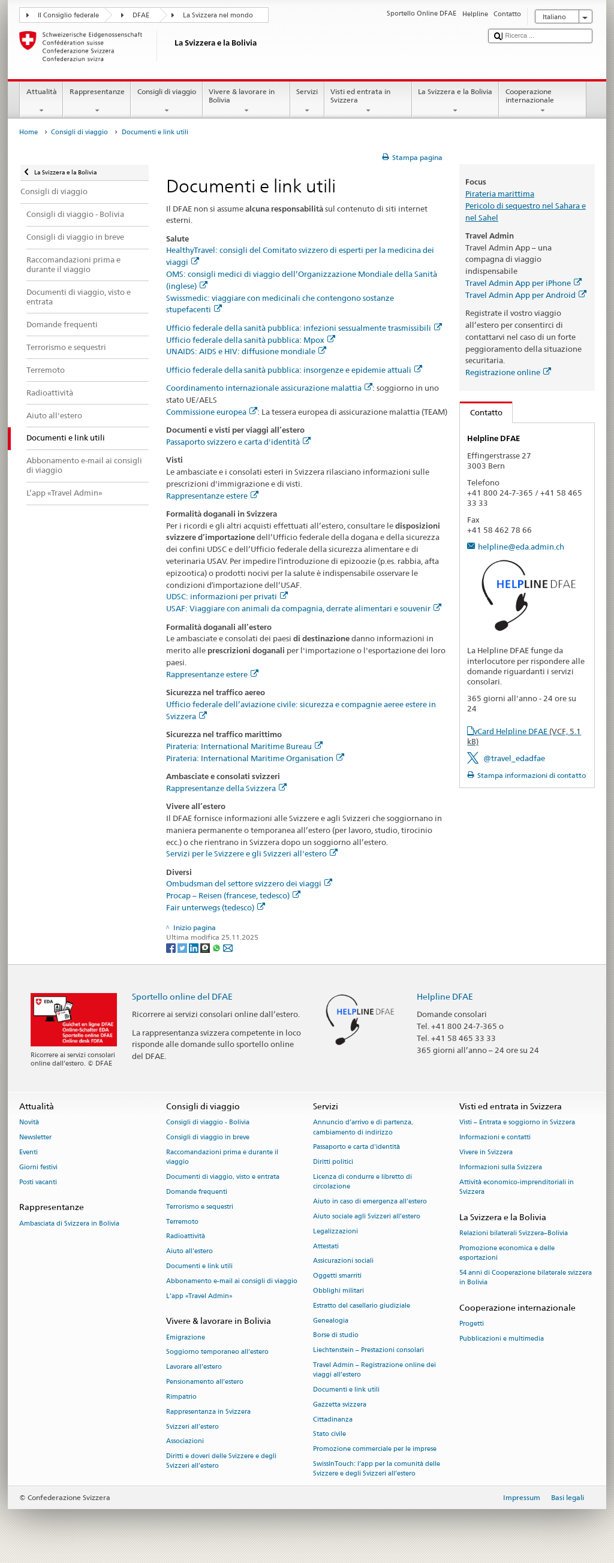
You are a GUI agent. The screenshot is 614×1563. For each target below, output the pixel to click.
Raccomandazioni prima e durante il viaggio (222, 1157)
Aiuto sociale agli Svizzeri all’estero (366, 1216)
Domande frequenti (196, 1192)
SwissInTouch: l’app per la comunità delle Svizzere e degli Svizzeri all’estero (376, 1469)
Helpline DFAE (445, 996)
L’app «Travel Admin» (199, 1296)
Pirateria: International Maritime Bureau (244, 746)
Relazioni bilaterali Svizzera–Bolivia (513, 1233)
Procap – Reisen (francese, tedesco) (233, 895)
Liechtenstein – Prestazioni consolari (368, 1350)
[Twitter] (183, 947)
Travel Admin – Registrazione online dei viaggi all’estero (374, 1369)
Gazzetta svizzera (339, 1404)
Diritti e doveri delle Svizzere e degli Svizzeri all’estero (221, 1461)
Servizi (307, 101)
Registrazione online (508, 372)
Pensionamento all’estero (204, 1382)
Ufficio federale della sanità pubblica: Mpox (250, 340)
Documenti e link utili (199, 1266)
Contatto (481, 412)
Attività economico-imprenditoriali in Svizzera (516, 1187)
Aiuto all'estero (189, 1252)
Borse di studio (336, 1335)
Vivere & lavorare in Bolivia (246, 101)
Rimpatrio (181, 1397)
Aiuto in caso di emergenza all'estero (370, 1202)
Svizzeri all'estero (192, 1427)
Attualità (41, 101)
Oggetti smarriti (337, 1276)
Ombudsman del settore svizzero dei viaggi (249, 883)
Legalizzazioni (335, 1231)
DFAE (141, 15)
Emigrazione (185, 1337)
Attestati (326, 1246)
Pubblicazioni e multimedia (501, 1338)
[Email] (228, 947)
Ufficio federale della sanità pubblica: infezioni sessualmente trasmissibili (304, 328)
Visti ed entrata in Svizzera (368, 101)
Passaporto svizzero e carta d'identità (238, 441)
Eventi (28, 1153)
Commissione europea (211, 412)
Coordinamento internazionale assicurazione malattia (269, 388)
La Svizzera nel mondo (218, 15)
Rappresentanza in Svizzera (208, 1412)
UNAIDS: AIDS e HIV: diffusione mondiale (246, 351)
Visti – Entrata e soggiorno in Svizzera (517, 1123)
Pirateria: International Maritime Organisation (255, 758)
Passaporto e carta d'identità (356, 1147)
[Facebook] (171, 947)
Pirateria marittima (499, 193)
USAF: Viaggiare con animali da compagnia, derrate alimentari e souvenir (303, 608)
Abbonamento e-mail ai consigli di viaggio (231, 1281)
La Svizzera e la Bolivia (455, 101)
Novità (29, 1123)
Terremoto (182, 1222)
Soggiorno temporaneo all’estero (217, 1352)
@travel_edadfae (514, 758)
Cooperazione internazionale (542, 101)
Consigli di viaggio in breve (207, 1138)
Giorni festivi (38, 1167)
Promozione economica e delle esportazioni (507, 1253)
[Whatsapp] (217, 947)
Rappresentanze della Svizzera (226, 788)
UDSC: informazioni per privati (227, 596)
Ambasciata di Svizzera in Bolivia (69, 1223)
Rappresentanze (97, 101)
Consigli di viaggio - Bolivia (207, 1123)
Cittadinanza (333, 1419)
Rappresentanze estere (212, 495)
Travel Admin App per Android (525, 295)
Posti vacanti (38, 1182)
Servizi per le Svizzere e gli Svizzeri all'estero (252, 853)
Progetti (471, 1323)
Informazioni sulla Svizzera (500, 1167)
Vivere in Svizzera (486, 1153)
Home (28, 132)
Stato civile (329, 1434)
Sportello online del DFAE (182, 996)
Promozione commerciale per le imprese (375, 1449)
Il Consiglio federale (68, 15)
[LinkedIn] (194, 947)
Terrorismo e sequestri (199, 1207)
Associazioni (185, 1442)
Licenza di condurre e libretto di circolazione (362, 1182)
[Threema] (206, 947)
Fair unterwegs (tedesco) (215, 907)
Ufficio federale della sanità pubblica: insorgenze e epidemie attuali (294, 370)
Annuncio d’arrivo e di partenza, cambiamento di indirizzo (363, 1127)
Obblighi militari (338, 1291)
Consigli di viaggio (166, 101)
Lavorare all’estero (194, 1367)
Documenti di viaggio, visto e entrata (222, 1177)
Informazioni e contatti (495, 1138)
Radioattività (185, 1237)
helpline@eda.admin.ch (521, 546)
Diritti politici (333, 1162)
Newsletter (35, 1138)
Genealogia (330, 1320)
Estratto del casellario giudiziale (361, 1305)
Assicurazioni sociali (343, 1261)
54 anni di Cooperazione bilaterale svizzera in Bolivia (525, 1277)
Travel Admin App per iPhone (523, 283)
